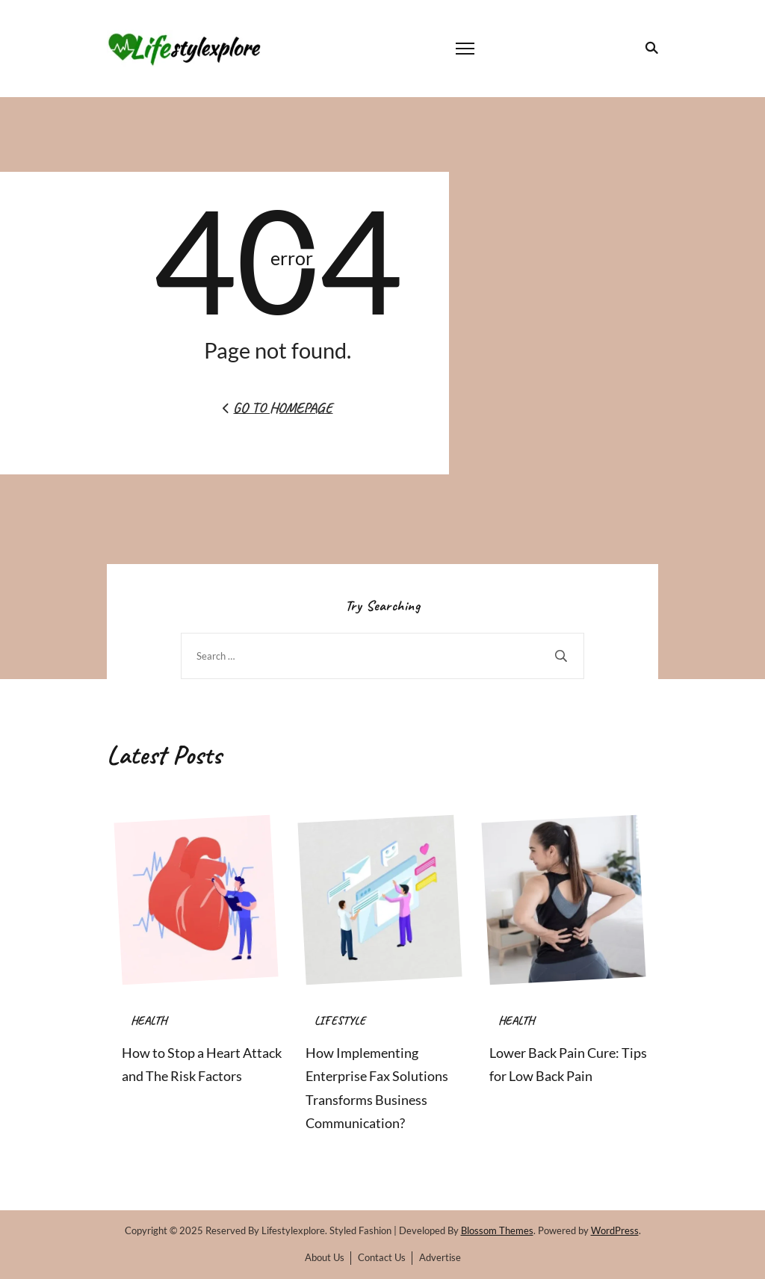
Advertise (440, 1257)
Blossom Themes (497, 1230)
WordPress (615, 1230)
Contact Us (382, 1257)
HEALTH (149, 1020)
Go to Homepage (277, 407)
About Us (324, 1257)
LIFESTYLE (340, 1020)
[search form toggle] (648, 48)
